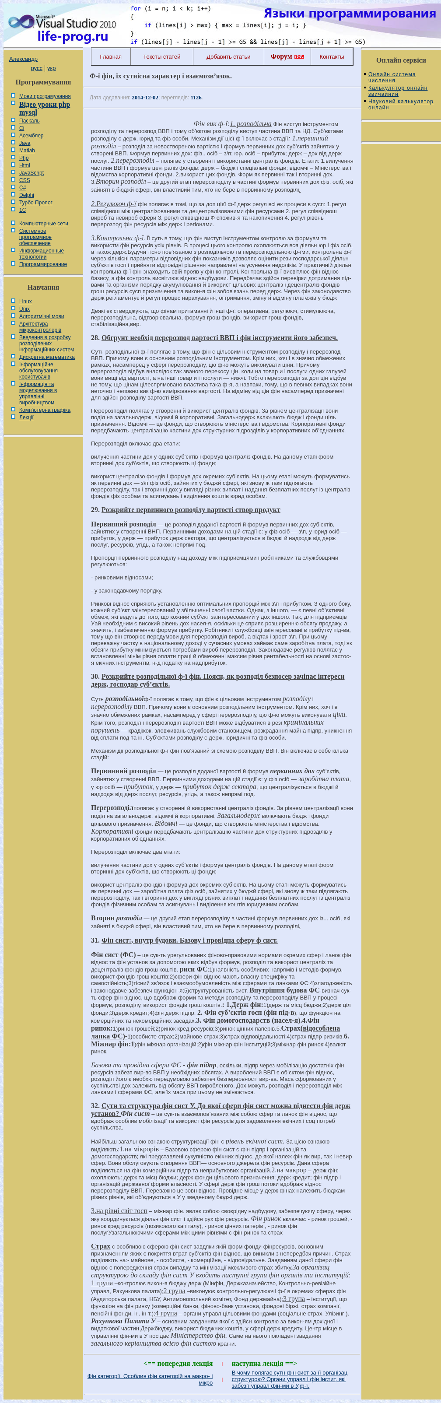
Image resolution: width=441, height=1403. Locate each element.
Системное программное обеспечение (35, 237)
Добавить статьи (228, 56)
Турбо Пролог (35, 203)
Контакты (332, 56)
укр (51, 68)
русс (36, 68)
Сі (21, 128)
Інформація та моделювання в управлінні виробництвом (38, 393)
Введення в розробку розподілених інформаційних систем (46, 343)
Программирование (43, 264)
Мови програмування (45, 96)
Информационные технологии (41, 254)
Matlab (27, 150)
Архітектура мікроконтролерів (40, 327)
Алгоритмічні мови (41, 316)
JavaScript (31, 173)
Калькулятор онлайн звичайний (398, 91)
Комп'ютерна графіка (44, 410)
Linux (25, 301)
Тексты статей (161, 56)
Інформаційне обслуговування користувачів (38, 370)
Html (24, 165)
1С (22, 210)
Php (23, 158)
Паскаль (29, 121)
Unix (24, 309)
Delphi (26, 195)
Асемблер (31, 136)
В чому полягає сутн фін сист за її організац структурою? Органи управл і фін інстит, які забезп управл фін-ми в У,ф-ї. (289, 1379)
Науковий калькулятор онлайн (401, 104)
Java (24, 143)
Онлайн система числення (392, 77)
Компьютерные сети (43, 224)
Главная (111, 56)
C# (22, 188)
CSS (24, 180)
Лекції (26, 417)
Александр (23, 59)
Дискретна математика (47, 357)
